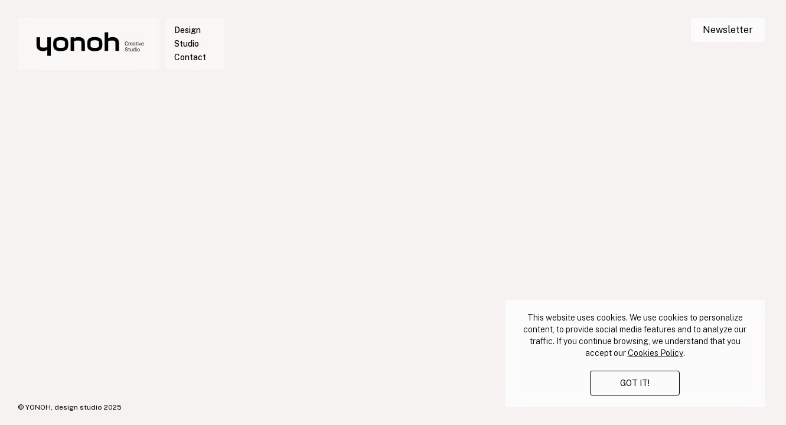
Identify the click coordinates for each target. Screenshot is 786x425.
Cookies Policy (655, 353)
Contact (190, 57)
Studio (186, 43)
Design (187, 30)
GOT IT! (635, 383)
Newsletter (728, 29)
